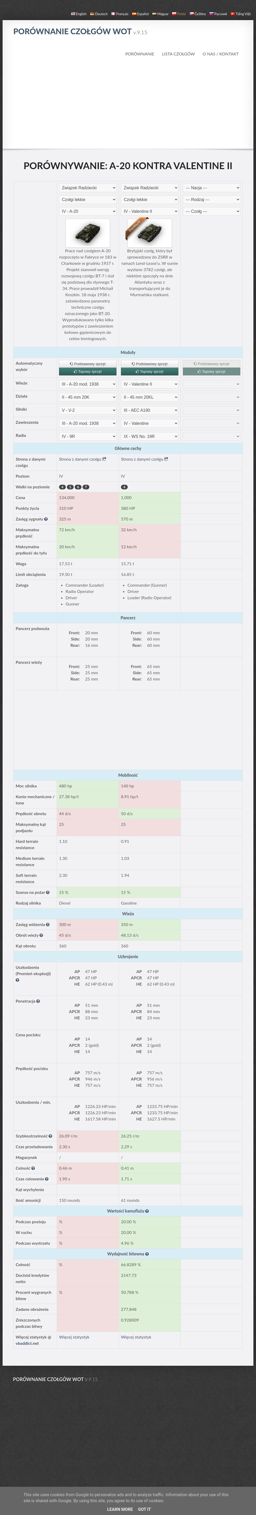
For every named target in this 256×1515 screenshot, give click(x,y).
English (78, 14)
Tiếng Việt (241, 14)
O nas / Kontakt (221, 53)
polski (179, 14)
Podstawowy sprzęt (88, 364)
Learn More (120, 1509)
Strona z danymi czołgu (82, 458)
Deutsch (99, 14)
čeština (198, 14)
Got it (144, 1509)
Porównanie (139, 53)
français (120, 14)
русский (218, 14)
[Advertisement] (128, 103)
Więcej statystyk (74, 1336)
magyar (160, 14)
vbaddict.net (27, 1343)
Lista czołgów (178, 53)
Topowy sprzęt (87, 371)
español (140, 14)
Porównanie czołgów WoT (80, 31)
